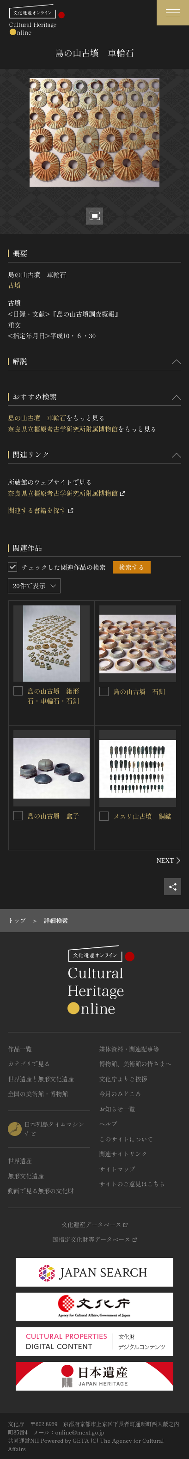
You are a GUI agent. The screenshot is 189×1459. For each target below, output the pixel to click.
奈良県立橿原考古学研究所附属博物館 (63, 428)
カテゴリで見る (29, 1063)
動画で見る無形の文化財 (41, 1190)
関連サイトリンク (123, 1153)
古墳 (14, 285)
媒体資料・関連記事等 (129, 1048)
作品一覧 (20, 1048)
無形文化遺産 (26, 1176)
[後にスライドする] (169, 860)
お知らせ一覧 (117, 1109)
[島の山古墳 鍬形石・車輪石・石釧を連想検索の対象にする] (18, 691)
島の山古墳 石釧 (139, 691)
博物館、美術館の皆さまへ (135, 1063)
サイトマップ (117, 1169)
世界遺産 (20, 1160)
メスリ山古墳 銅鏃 (142, 816)
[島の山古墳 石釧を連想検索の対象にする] (104, 691)
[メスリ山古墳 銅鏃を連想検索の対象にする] (104, 816)
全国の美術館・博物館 (38, 1093)
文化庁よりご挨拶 (123, 1078)
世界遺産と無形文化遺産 (41, 1078)
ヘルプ (108, 1123)
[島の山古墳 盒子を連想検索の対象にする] (18, 815)
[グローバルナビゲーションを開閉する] (173, 12)
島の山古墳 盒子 (53, 815)
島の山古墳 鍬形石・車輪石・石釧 (53, 695)
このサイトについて (126, 1139)
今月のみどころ (120, 1093)
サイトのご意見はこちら (132, 1183)
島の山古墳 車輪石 (37, 417)
